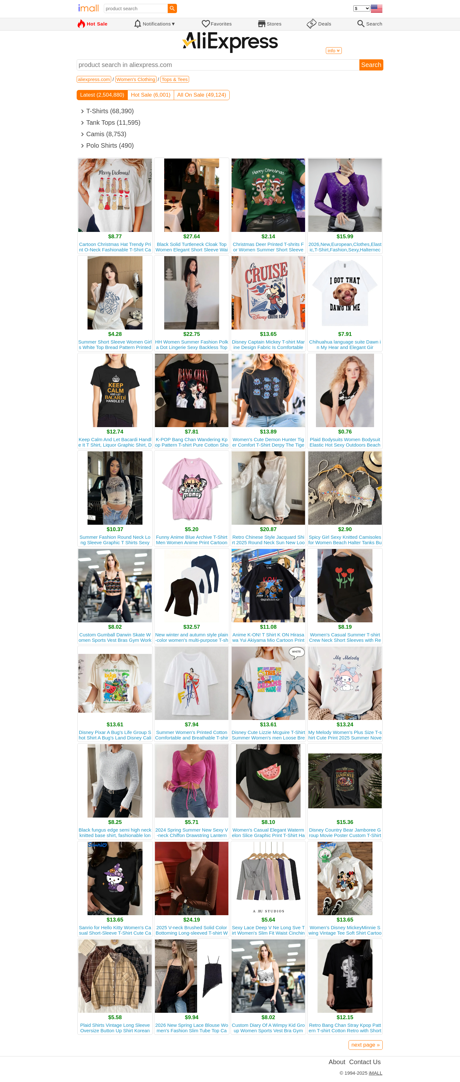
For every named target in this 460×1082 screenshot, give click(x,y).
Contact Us (365, 1061)
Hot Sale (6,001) (151, 95)
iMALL (375, 1073)
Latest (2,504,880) (102, 95)
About (337, 1061)
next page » (365, 1045)
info (334, 50)
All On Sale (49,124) (201, 95)
